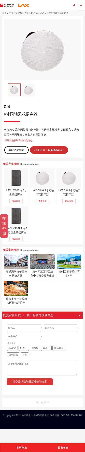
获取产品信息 (16, 150)
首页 (4, 13)
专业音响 (19, 13)
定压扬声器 (32, 13)
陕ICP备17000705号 (71, 415)
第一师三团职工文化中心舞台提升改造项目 (42, 275)
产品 (11, 13)
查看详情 (16, 201)
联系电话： (49, 150)
